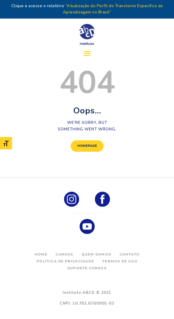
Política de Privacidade (65, 261)
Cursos (64, 254)
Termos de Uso (119, 261)
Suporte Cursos (87, 268)
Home (40, 254)
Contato (129, 254)
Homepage (87, 146)
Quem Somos (96, 254)
